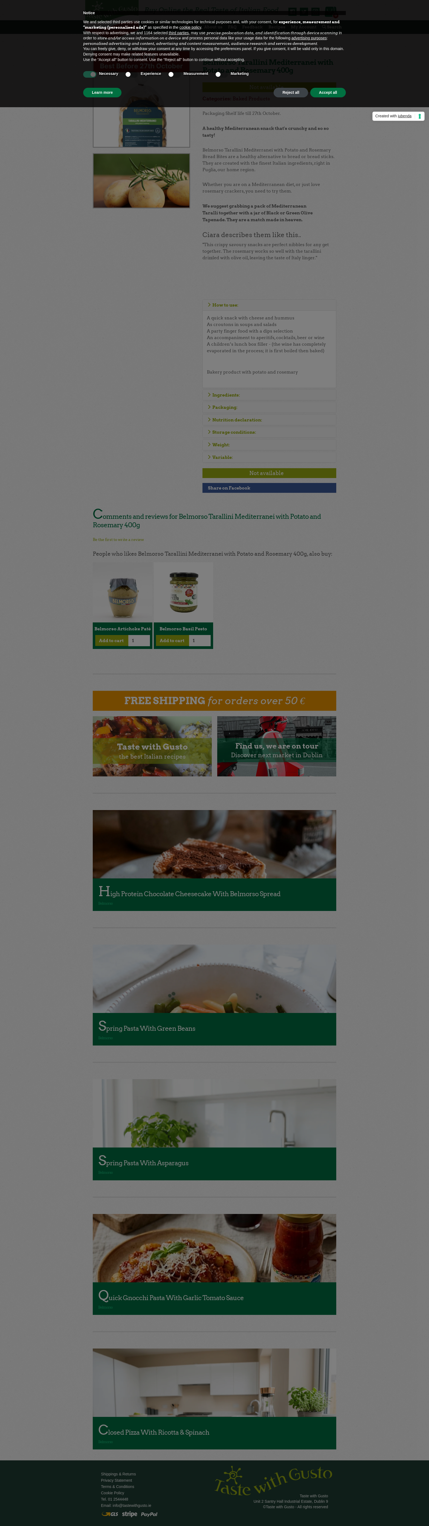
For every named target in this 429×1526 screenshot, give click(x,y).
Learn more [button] (102, 92)
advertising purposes (309, 38)
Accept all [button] (328, 92)
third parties (179, 33)
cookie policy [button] (190, 27)
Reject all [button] (290, 92)
